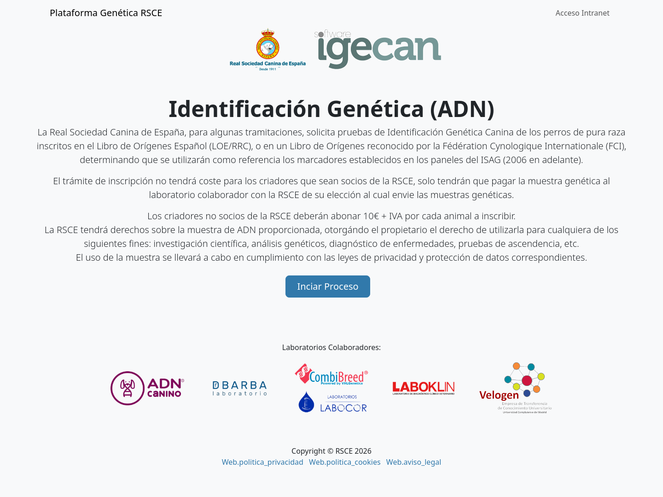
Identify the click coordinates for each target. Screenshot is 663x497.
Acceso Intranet (583, 13)
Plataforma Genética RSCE (106, 12)
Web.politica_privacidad (262, 462)
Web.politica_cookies (345, 462)
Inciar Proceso (327, 286)
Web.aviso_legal (414, 462)
